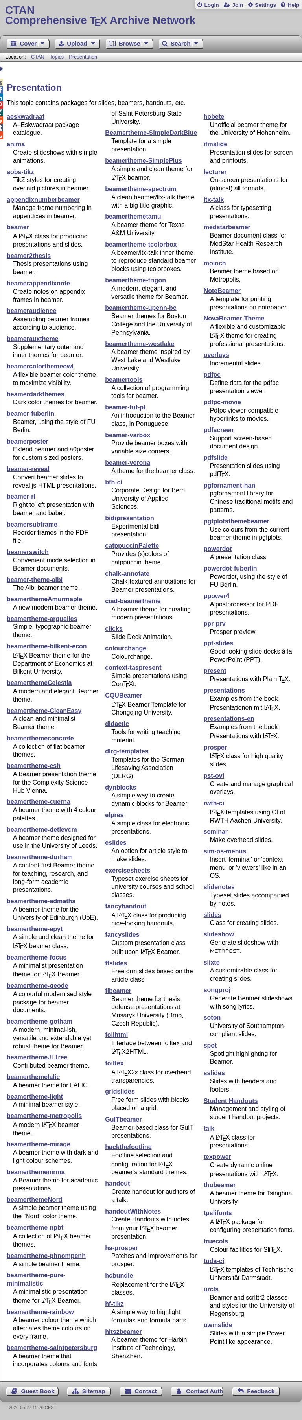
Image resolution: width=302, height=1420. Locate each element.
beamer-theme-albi (35, 579)
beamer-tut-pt (125, 407)
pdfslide (216, 457)
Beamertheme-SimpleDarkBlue (151, 132)
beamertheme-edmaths (41, 901)
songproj (217, 990)
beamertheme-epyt (35, 929)
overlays (216, 355)
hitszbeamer (123, 1331)
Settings (265, 5)
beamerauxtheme (33, 338)
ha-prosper (121, 1248)
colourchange (125, 648)
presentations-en (229, 718)
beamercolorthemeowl (40, 366)
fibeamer (118, 990)
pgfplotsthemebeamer (236, 521)
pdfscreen (219, 430)
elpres (114, 815)
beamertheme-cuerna (38, 801)
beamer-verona (127, 462)
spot (210, 1045)
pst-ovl (214, 775)
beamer (18, 227)
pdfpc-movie (222, 402)
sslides (214, 1073)
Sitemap (93, 1391)
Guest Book (38, 1391)
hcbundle (119, 1275)
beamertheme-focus (36, 957)
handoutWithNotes (133, 1211)
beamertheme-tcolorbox (141, 244)
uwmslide (218, 1325)
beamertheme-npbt (35, 1227)
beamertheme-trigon (135, 280)
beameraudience (31, 311)
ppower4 (217, 596)
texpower (217, 1156)
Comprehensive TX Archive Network (150, 15)
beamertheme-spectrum (140, 189)
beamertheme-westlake (139, 344)
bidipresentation (129, 518)
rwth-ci (214, 803)
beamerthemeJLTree (37, 1057)
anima (16, 144)
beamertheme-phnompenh (46, 1255)
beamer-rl (21, 496)
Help (294, 5)
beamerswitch (28, 552)
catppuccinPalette (132, 545)
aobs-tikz (20, 172)
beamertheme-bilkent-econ (47, 646)
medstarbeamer (227, 227)
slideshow (219, 934)
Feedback (260, 1391)
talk (209, 1128)
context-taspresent (133, 667)
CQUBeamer (123, 695)
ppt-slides (219, 643)
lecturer (215, 172)
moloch (215, 263)
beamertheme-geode (37, 985)
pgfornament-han (230, 485)
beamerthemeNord (34, 1199)
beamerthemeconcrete (40, 738)
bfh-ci (113, 482)
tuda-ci (214, 1261)
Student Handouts (231, 1101)
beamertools (123, 379)
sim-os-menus (225, 851)
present (215, 670)
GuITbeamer (123, 1119)
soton (212, 1017)
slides (212, 915)
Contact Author (204, 1391)
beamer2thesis (29, 255)
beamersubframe (32, 524)
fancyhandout (125, 906)
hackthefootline (128, 1147)
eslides (115, 842)
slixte (212, 962)
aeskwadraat (25, 116)
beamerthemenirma (36, 1172)
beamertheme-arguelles (42, 618)
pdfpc (212, 374)
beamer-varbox (127, 435)
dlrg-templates (126, 751)
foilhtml (116, 1034)
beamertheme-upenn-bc (140, 307)
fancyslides (122, 934)
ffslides (116, 963)
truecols (216, 1241)
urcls (211, 1289)
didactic (117, 723)
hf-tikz (114, 1303)
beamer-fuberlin (30, 413)
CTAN (37, 57)
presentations (224, 690)
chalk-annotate (127, 573)
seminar (216, 831)
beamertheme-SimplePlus (143, 160)
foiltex (114, 1063)
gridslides (120, 1091)
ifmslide (215, 144)
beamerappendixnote (38, 283)
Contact (145, 1391)
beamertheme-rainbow (40, 1312)
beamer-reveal (28, 469)
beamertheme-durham (40, 857)
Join (237, 5)
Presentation (83, 57)
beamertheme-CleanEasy (44, 710)
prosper (215, 747)
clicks (113, 628)
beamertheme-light (35, 1096)
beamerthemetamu (133, 216)
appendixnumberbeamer (43, 199)
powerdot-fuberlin (230, 568)
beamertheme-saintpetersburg (52, 1347)
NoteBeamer (222, 290)
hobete (214, 116)
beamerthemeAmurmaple (44, 599)
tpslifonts (218, 1213)
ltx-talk (214, 199)
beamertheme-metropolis (44, 1115)
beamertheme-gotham (39, 1021)
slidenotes (219, 887)
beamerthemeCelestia (39, 683)
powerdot (218, 548)
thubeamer (220, 1185)
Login (211, 5)
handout (117, 1183)
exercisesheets (127, 870)
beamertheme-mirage (38, 1144)
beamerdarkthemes (35, 394)
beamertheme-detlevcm (42, 829)
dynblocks (120, 787)
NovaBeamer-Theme (234, 318)
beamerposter (27, 441)
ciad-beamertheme (132, 601)
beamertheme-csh (34, 765)
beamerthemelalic (33, 1077)
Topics (57, 57)
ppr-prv (215, 623)
